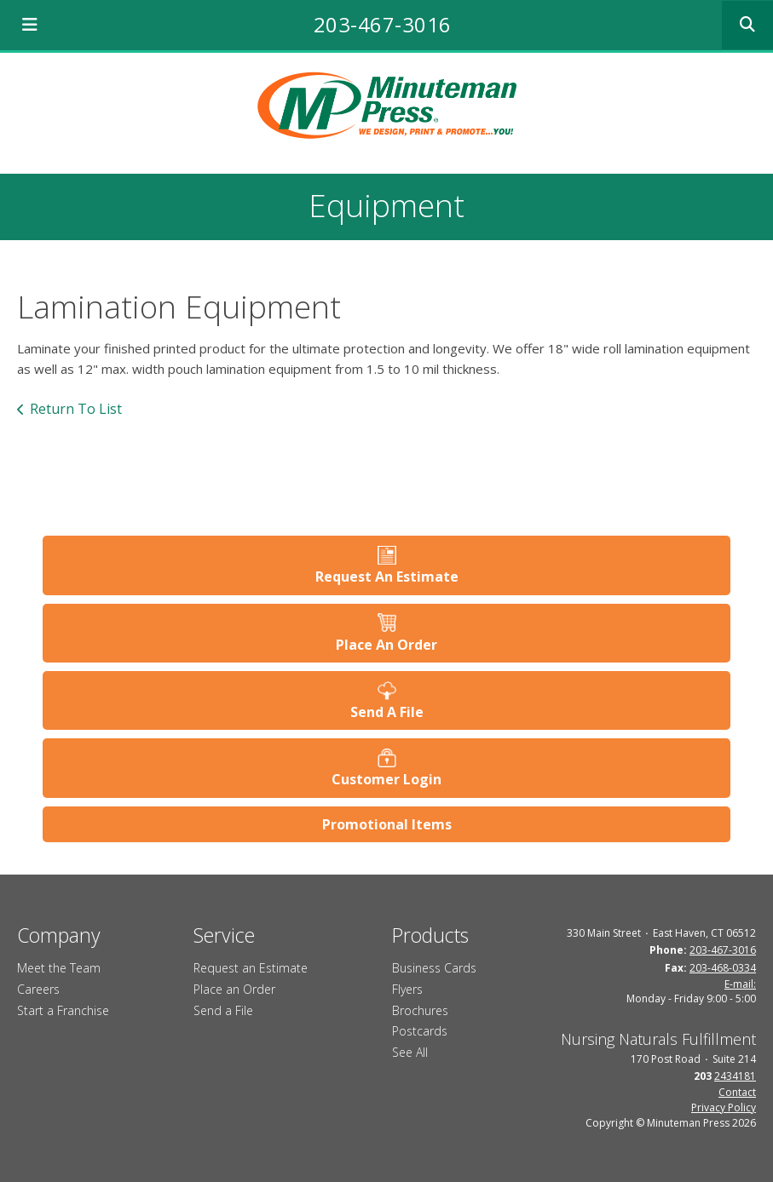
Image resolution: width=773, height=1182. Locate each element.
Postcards (419, 1031)
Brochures (420, 1010)
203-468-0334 (722, 968)
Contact (737, 1092)
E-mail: (740, 984)
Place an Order (234, 989)
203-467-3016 (383, 24)
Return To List (76, 408)
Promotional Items (387, 824)
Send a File (223, 1010)
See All (410, 1052)
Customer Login (386, 779)
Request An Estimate (387, 576)
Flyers (407, 989)
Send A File (387, 712)
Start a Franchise (63, 1010)
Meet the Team (59, 968)
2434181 (735, 1076)
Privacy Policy (723, 1107)
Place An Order (386, 644)
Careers (38, 989)
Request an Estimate (250, 968)
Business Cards (434, 968)
